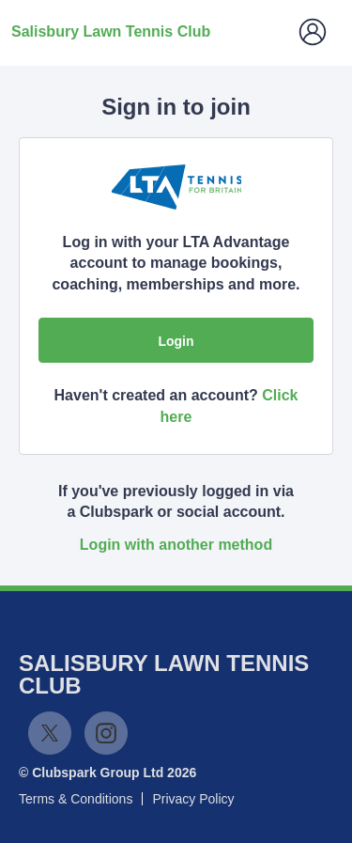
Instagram (106, 733)
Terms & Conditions (75, 798)
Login (175, 341)
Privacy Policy (193, 798)
